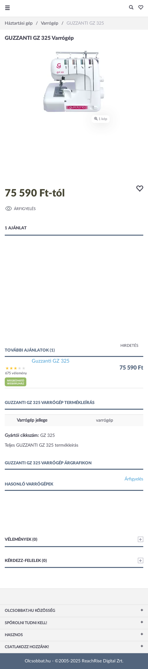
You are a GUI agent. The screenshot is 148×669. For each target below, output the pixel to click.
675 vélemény (16, 373)
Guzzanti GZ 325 (50, 361)
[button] (139, 8)
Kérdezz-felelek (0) (74, 560)
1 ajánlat (16, 228)
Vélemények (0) (74, 539)
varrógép (104, 420)
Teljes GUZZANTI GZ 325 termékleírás (41, 445)
